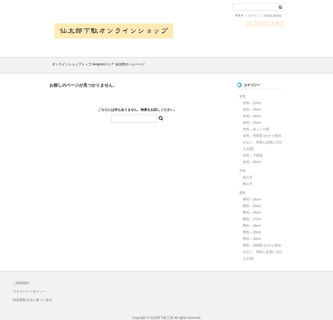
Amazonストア (113, 62)
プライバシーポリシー (29, 285)
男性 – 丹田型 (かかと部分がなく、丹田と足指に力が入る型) (262, 246)
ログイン (254, 15)
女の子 (248, 171)
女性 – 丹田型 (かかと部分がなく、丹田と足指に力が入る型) (262, 136)
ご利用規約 (21, 277)
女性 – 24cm (252, 110)
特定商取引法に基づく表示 (32, 294)
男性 (242, 187)
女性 (242, 90)
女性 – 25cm (252, 117)
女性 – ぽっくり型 (256, 123)
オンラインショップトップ (73, 62)
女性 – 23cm (252, 103)
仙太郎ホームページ (149, 62)
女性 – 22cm (252, 97)
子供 (242, 165)
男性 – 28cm (252, 220)
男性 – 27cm (252, 213)
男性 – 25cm (252, 200)
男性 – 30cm (252, 233)
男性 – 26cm (252, 206)
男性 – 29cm (252, 226)
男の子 (248, 178)
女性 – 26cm (252, 156)
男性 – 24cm (252, 193)
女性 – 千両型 (253, 149)
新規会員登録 (273, 15)
